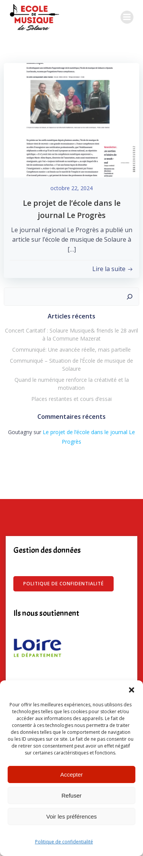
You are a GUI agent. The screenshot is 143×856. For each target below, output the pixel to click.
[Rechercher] (130, 296)
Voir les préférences (71, 816)
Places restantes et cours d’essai (71, 398)
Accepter (71, 774)
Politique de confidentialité (64, 841)
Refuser (71, 795)
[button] (131, 690)
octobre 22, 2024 (71, 188)
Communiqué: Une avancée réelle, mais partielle (71, 349)
